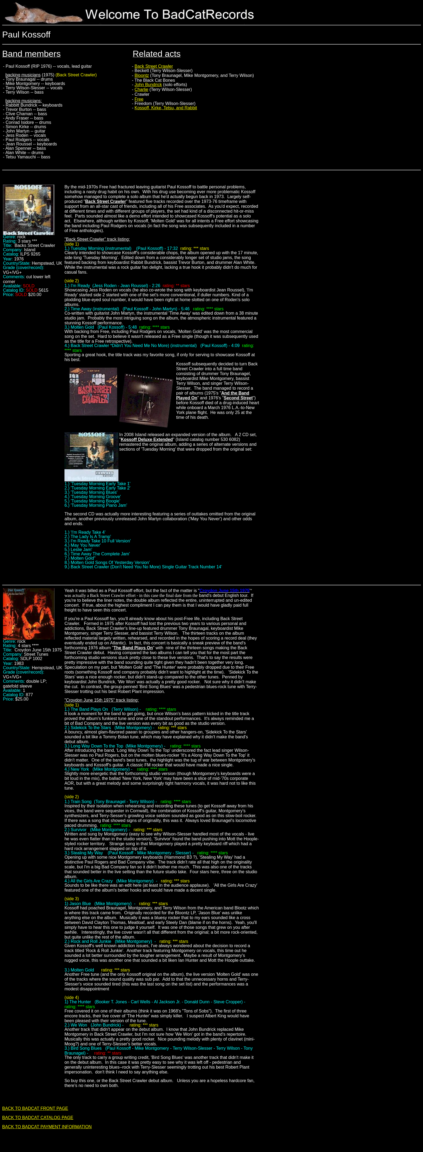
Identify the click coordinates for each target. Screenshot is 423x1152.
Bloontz (142, 75)
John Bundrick (148, 84)
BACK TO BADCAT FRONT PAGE (35, 1108)
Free (139, 99)
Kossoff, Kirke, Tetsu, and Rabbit (166, 108)
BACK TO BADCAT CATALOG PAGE (37, 1117)
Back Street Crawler (154, 66)
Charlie (141, 89)
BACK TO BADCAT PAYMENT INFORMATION (47, 1126)
